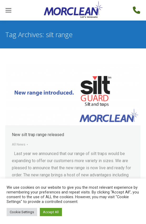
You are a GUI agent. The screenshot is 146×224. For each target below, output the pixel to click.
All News (18, 144)
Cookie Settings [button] (22, 212)
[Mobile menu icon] (8, 10)
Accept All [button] (51, 212)
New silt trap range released (38, 134)
